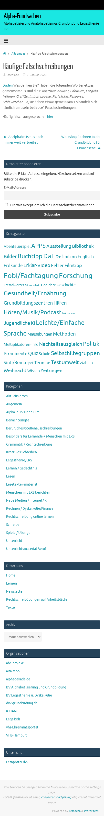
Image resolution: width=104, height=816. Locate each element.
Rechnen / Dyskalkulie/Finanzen (30, 509)
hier (50, 117)
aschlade (13, 75)
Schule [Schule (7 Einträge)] (44, 353)
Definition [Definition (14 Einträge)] (66, 257)
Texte (10, 608)
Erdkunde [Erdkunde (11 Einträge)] (13, 265)
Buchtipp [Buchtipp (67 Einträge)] (30, 256)
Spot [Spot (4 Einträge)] (30, 363)
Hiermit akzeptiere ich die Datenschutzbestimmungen (49, 205)
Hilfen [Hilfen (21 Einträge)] (60, 303)
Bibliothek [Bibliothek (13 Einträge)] (83, 246)
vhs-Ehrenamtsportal (22, 727)
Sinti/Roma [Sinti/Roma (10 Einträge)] (15, 362)
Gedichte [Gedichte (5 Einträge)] (48, 285)
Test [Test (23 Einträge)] (56, 362)
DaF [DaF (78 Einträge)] (49, 256)
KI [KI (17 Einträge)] (33, 323)
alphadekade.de (18, 679)
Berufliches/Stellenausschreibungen (34, 428)
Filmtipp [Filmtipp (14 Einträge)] (73, 266)
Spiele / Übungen (19, 533)
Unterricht (14, 541)
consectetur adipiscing (56, 797)
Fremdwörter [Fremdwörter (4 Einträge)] (14, 285)
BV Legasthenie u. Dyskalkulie (29, 695)
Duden (7, 85)
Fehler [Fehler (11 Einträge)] (57, 265)
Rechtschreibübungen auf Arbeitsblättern (38, 599)
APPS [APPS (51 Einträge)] (38, 245)
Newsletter (15, 591)
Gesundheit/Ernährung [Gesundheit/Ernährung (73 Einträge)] (35, 293)
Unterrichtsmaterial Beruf (26, 549)
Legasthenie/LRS (19, 460)
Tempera (75, 811)
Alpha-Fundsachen (22, 16)
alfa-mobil (13, 671)
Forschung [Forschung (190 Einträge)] (76, 275)
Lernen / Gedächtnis (21, 468)
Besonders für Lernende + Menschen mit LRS (40, 436)
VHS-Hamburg (17, 735)
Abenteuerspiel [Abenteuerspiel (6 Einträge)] (17, 246)
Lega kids (13, 719)
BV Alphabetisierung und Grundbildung (36, 687)
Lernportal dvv (17, 762)
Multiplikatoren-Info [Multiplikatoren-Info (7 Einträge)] (21, 344)
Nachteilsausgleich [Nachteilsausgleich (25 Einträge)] (60, 344)
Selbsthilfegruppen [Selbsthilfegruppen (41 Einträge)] (75, 353)
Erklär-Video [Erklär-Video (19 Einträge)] (36, 265)
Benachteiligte (17, 420)
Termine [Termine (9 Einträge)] (42, 362)
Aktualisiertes (17, 396)
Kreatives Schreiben (21, 452)
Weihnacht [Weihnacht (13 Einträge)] (15, 371)
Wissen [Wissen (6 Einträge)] (33, 370)
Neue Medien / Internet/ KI (27, 500)
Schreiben (13, 525)
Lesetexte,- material (21, 484)
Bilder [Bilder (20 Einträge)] (10, 257)
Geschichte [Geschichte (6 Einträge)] (66, 285)
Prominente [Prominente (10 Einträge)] (15, 353)
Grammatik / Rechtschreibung (29, 444)
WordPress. (91, 811)
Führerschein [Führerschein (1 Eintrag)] (32, 285)
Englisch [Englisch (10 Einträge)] (86, 256)
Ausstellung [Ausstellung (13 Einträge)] (58, 246)
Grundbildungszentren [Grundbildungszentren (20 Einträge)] (28, 303)
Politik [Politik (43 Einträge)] (91, 344)
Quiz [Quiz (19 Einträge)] (33, 353)
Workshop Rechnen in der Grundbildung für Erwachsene (81, 142)
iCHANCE (13, 711)
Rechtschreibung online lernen (30, 517)
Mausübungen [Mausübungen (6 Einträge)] (40, 334)
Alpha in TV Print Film (23, 412)
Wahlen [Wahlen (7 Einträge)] (86, 362)
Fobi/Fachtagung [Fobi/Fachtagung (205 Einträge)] (31, 275)
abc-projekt (15, 663)
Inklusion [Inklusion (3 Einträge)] (68, 313)
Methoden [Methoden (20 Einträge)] (64, 334)
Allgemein (18, 54)
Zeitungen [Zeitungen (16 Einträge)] (51, 371)
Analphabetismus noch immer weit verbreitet (23, 140)
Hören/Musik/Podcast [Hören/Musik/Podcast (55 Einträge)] (33, 312)
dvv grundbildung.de (22, 703)
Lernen (11, 583)
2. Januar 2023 (37, 75)
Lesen (10, 476)
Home (10, 575)
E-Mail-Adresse (15, 188)
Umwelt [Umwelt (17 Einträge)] (70, 362)
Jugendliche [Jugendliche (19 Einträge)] (17, 323)
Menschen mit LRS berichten (28, 492)
